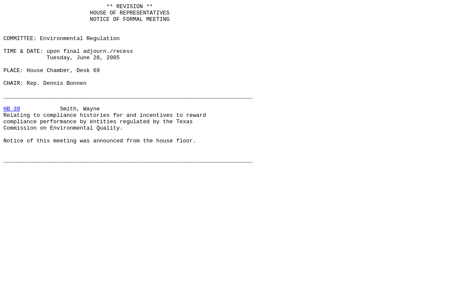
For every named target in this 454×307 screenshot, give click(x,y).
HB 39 (11, 130)
